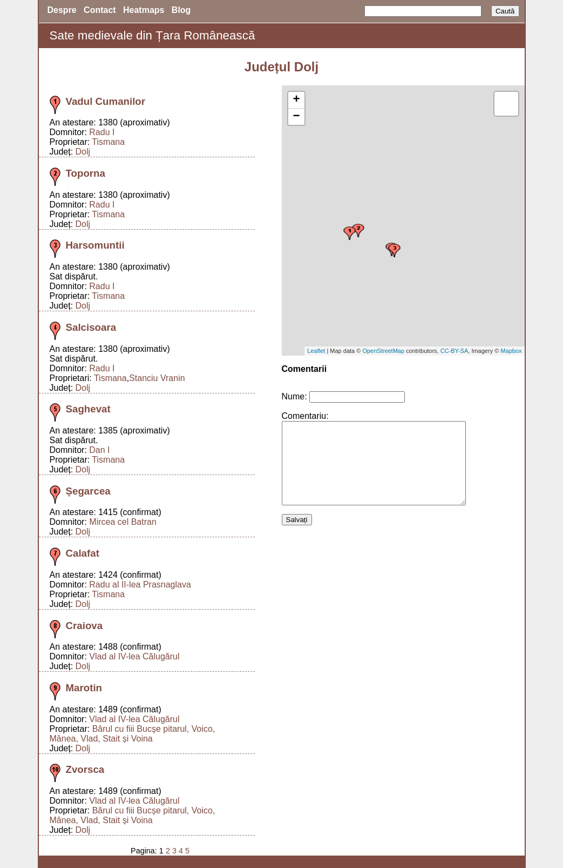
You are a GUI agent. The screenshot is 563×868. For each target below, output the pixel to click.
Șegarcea (88, 491)
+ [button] (296, 100)
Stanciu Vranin (157, 378)
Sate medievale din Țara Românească (152, 35)
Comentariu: (305, 415)
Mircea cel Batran (123, 521)
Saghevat (88, 409)
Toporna (85, 173)
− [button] (296, 117)
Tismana (108, 141)
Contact (100, 10)
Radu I (101, 132)
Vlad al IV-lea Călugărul (134, 656)
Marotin (84, 687)
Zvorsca (85, 769)
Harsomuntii (95, 245)
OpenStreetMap (383, 351)
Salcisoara (91, 327)
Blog (181, 10)
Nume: (294, 396)
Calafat (82, 553)
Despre (62, 10)
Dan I (99, 450)
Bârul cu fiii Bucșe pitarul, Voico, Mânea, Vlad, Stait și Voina (132, 733)
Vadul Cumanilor (106, 101)
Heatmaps (143, 10)
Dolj (83, 151)
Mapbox (510, 351)
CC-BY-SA (454, 351)
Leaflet (316, 351)
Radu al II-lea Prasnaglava (140, 584)
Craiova (84, 625)
